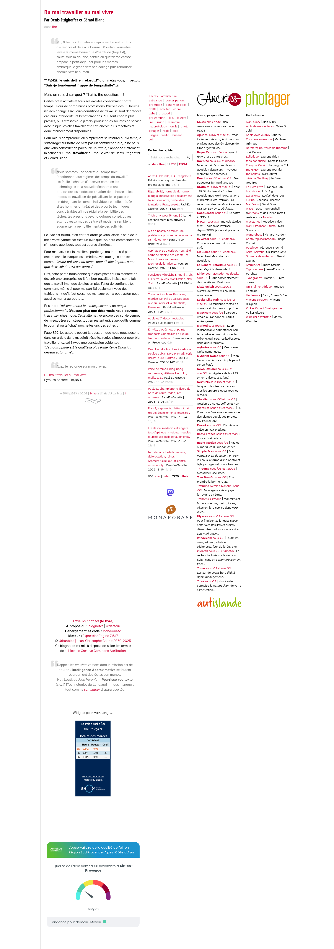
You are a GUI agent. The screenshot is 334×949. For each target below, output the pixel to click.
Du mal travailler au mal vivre (78, 12)
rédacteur (113, 626)
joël (171, 118)
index (166, 476)
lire (151, 122)
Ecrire (93, 393)
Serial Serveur (255, 252)
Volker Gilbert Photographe (264, 308)
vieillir (165, 135)
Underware (253, 295)
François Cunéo (256, 165)
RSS (173, 164)
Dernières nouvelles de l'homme (266, 148)
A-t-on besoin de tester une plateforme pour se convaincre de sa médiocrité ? (170, 235)
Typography (254, 278)
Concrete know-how (259, 139)
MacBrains (252, 204)
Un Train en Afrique (259, 286)
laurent (181, 118)
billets (183, 476)
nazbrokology (158, 126)
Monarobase (254, 234)
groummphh (157, 118)
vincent (177, 135)
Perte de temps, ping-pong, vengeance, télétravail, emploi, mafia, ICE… (167, 373)
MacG (250, 208)
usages (153, 135)
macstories (253, 221)
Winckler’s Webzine (258, 317)
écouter (165, 109)
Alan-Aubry (253, 122)
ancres (153, 96)
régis (166, 131)
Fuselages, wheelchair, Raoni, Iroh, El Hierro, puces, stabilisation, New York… (170, 279)
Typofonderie (254, 269)
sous (211, 213)
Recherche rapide (160, 150)
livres (157, 476)
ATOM (183, 164)
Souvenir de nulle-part (260, 256)
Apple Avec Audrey (258, 135)
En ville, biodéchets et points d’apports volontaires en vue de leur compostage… (168, 334)
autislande (155, 100)
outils (173, 126)
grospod (164, 113)
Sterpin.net (253, 265)
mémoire (174, 122)
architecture (169, 96)
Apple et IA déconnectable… (166, 318)
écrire (177, 109)
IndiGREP (252, 169)
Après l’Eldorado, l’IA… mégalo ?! (169, 176)
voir (151, 139)
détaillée (158, 164)
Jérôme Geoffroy (257, 178)
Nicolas (267, 217)
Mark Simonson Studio (261, 226)
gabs (152, 113)
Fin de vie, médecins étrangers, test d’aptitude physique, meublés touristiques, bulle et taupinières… (169, 433)
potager (154, 131)
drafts (152, 109)
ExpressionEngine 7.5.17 (100, 636)
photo (185, 126)
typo (175, 131)
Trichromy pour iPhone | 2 (165, 215)
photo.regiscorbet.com (261, 239)
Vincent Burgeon (257, 299)
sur (209, 122)
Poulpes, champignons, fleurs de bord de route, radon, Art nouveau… (169, 393)
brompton (155, 105)
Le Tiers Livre (254, 187)
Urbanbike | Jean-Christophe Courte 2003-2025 (95, 641)
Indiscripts (253, 174)
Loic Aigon (253, 191)
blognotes (95, 626)
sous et (213, 135)
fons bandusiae (256, 161)
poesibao (252, 247)
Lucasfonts (253, 195)
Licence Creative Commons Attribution (97, 651)
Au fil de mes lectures (260, 126)
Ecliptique (252, 156)
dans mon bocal (176, 105)
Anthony (253, 213)
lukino (160, 122)
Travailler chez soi (93, 621)
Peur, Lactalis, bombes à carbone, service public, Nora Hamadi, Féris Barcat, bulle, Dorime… (170, 354)
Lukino (250, 200)
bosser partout (175, 100)
